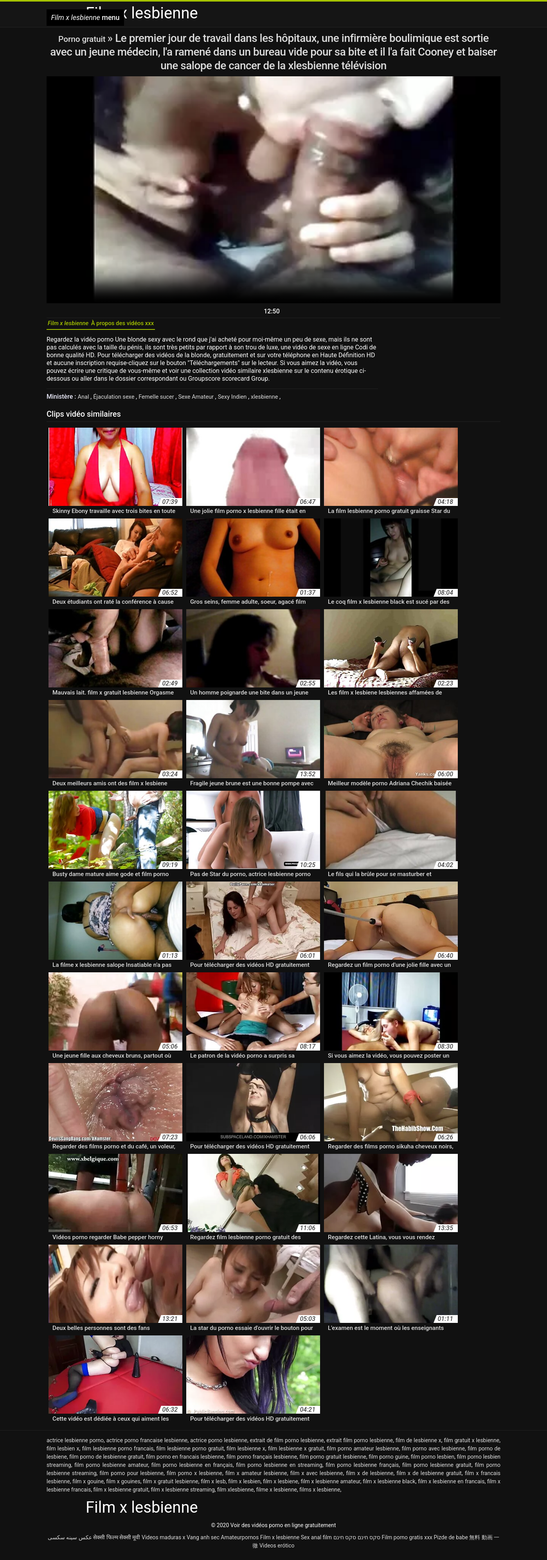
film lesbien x (63, 1453)
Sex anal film (316, 1541)
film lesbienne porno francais (118, 1453)
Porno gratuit (83, 38)
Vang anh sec (203, 1541)
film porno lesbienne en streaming (279, 1469)
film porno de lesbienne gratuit (106, 1461)
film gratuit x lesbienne (471, 1444)
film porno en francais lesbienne (185, 1461)
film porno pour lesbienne (132, 1477)
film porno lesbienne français (362, 1469)
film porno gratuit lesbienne (332, 1461)
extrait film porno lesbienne (359, 1444)
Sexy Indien (247, 401)
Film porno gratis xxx (406, 1541)
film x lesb (213, 1486)
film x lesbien (244, 1486)
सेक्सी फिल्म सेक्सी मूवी (116, 1541)
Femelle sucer (164, 401)
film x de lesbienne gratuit (429, 1477)
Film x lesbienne (279, 1541)
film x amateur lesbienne (256, 1477)
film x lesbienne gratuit (121, 1494)
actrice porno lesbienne (218, 1444)
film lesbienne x (246, 1453)
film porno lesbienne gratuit (436, 1469)
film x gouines (123, 1486)
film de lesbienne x (418, 1444)
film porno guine (388, 1461)
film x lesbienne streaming (183, 1494)
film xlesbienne (235, 1494)
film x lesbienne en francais (451, 1486)
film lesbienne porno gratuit (190, 1453)
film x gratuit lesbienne (170, 1486)
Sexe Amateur (207, 401)
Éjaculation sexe (117, 401)
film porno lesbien (432, 1461)
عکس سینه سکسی (70, 1541)
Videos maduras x (163, 1541)
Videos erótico (277, 1550)
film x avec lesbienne (316, 1477)
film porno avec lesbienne (433, 1453)
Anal (84, 401)
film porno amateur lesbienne (363, 1453)
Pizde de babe (451, 1541)
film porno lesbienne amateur (111, 1469)
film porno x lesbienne (194, 1477)
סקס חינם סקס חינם (356, 1541)
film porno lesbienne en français (192, 1469)
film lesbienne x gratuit (296, 1453)
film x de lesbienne (369, 1477)
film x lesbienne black (389, 1486)
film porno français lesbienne (262, 1461)
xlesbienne (282, 401)
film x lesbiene (280, 1486)
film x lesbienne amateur (330, 1486)
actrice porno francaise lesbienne (147, 1444)
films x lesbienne (319, 1494)
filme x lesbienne (276, 1494)
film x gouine (88, 1486)
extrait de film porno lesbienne (287, 1444)
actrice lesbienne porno (75, 1444)
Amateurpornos (240, 1541)
